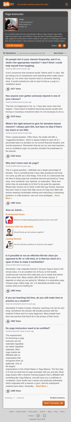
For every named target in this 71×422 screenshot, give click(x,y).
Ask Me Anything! (14, 46)
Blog (49, 412)
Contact (31, 416)
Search (42, 412)
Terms (62, 412)
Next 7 (53, 403)
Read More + (41, 386)
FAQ (55, 412)
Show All (21, 398)
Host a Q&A (33, 412)
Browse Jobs (21, 412)
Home (11, 412)
